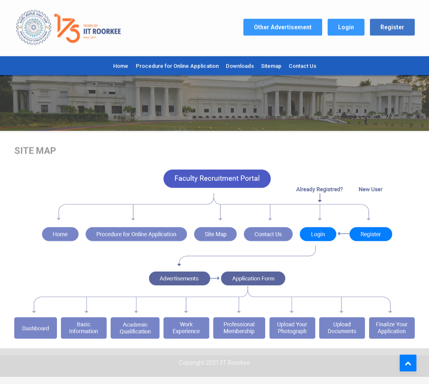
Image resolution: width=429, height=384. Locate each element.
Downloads (240, 65)
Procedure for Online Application (177, 65)
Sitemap (271, 65)
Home (120, 65)
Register (392, 25)
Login (346, 25)
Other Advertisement (283, 25)
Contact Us (302, 65)
